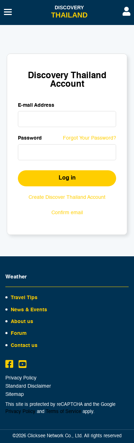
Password (30, 138)
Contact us (24, 345)
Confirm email (67, 212)
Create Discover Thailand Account (67, 197)
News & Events (29, 309)
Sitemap (14, 394)
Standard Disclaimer (28, 386)
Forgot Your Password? (89, 138)
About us (22, 321)
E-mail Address (36, 105)
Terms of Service (63, 411)
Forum (18, 333)
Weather (16, 277)
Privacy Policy (20, 378)
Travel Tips (24, 297)
